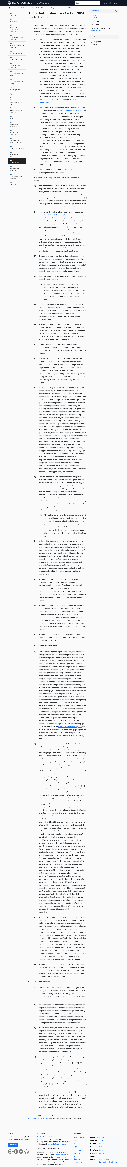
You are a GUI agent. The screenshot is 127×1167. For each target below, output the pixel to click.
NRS (100, 1147)
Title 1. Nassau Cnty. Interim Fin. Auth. (53, 8)
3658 (16, 73)
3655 (16, 52)
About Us (77, 1144)
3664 (14, 124)
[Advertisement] (104, 80)
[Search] (87, 3)
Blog (75, 1141)
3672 (13, 183)
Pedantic (96, 44)
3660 (15, 90)
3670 (14, 168)
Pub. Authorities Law (24, 8)
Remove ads (107, 3)
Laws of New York (42, 3)
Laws (14, 8)
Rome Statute (104, 1159)
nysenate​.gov (95, 30)
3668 (15, 154)
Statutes (102, 1144)
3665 (15, 132)
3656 (17, 58)
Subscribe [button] (13, 1145)
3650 (13, 14)
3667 (17, 147)
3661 (16, 101)
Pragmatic (97, 42)
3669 (14, 161)
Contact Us (78, 1150)
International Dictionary (108, 1162)
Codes (101, 1137)
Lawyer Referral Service (56, 1144)
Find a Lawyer (79, 1137)
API (75, 1147)
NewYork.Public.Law (22, 3)
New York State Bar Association (51, 1137)
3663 (12, 117)
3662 (16, 110)
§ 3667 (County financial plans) (70, 110)
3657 (15, 65)
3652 (15, 28)
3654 (17, 45)
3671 (16, 176)
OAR (100, 1153)
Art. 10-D (36, 8)
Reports (77, 1153)
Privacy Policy (79, 1162)
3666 (16, 140)
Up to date (95, 11)
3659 (16, 81)
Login (116, 3)
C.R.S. (101, 1140)
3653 (17, 37)
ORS (104, 1153)
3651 (13, 20)
